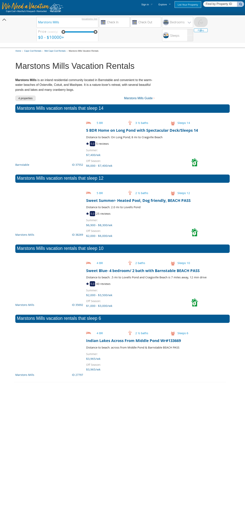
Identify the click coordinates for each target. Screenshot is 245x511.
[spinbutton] (183, 35)
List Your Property (188, 4)
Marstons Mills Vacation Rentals (84, 51)
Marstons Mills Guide (139, 98)
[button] (190, 32)
